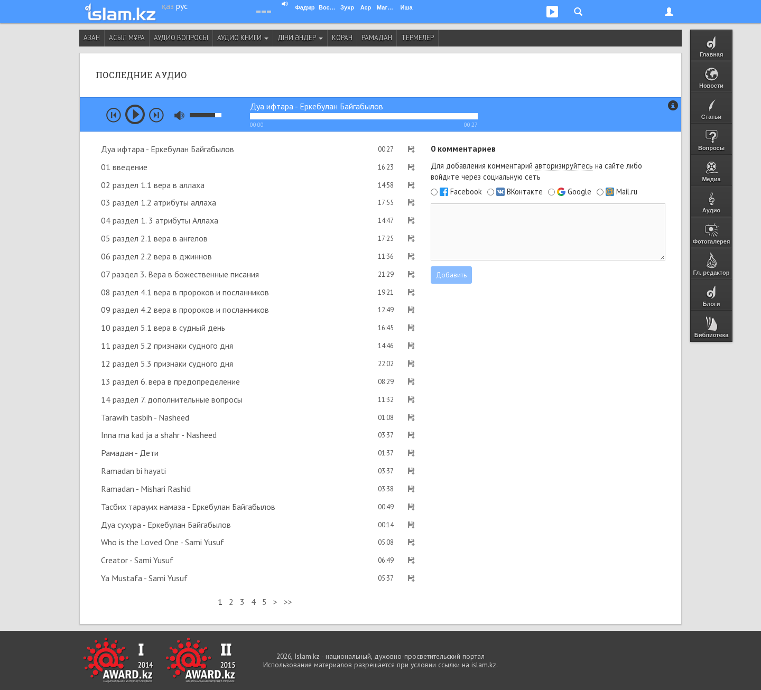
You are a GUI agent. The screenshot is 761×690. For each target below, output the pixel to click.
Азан (91, 37)
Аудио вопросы (181, 37)
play (135, 114)
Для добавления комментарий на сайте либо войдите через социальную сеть (536, 171)
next (156, 115)
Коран (342, 37)
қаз (168, 6)
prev (113, 115)
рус (182, 6)
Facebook (466, 192)
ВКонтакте (525, 192)
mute (179, 115)
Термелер (417, 37)
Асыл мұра (127, 37)
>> (288, 601)
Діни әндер (300, 37)
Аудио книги (242, 37)
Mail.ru (626, 192)
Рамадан (376, 37)
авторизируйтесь (564, 166)
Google (579, 192)
